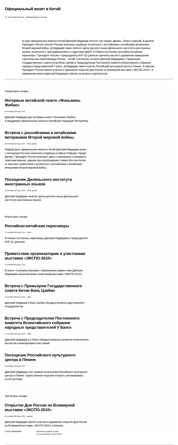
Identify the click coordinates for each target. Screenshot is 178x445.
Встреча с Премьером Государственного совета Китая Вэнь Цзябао (43, 288)
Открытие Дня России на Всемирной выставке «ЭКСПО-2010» (40, 407)
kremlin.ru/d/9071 (56, 434)
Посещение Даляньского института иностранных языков (38, 181)
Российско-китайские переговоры (37, 226)
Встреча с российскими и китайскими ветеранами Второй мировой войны (40, 134)
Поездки (56, 431)
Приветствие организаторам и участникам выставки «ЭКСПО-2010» (45, 255)
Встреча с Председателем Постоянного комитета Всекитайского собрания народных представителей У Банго (42, 323)
